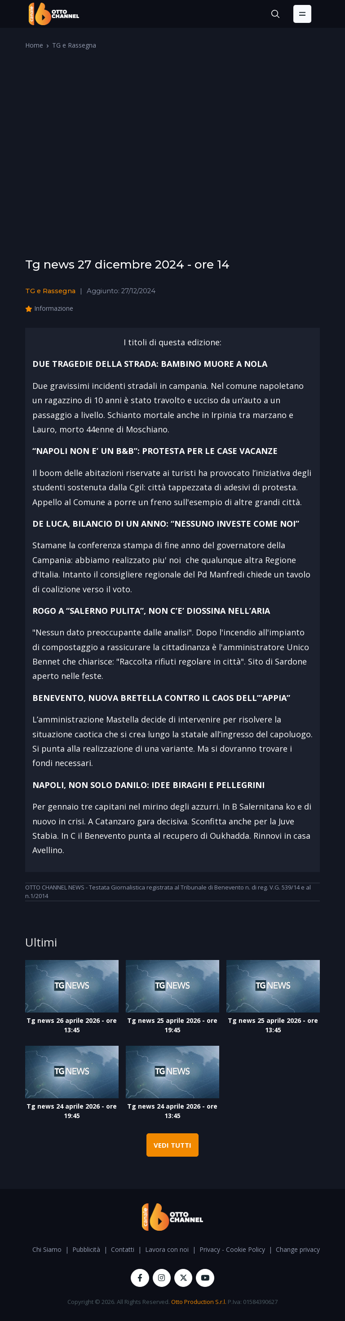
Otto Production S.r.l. (198, 1302)
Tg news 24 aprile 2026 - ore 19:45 (72, 1111)
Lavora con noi (167, 1249)
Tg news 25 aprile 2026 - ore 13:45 (273, 1025)
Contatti (122, 1249)
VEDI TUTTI (172, 1144)
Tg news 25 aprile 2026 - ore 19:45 (172, 1025)
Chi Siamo (47, 1249)
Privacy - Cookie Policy (232, 1249)
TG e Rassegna (74, 45)
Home (34, 45)
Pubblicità (86, 1249)
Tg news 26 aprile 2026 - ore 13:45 (72, 1025)
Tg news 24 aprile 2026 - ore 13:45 (172, 1111)
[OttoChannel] (54, 14)
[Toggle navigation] (302, 14)
